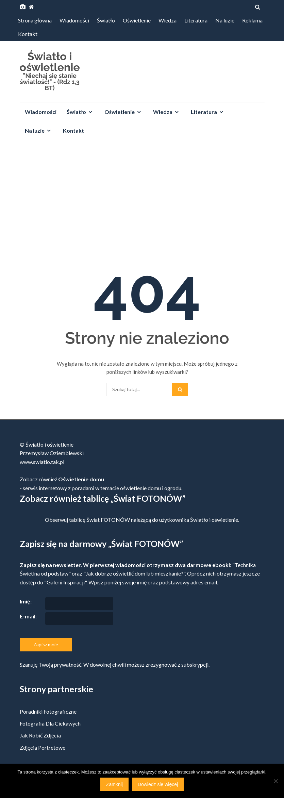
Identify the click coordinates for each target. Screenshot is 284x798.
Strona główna (35, 20)
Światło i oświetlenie (50, 61)
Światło (106, 20)
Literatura (195, 20)
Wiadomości (74, 20)
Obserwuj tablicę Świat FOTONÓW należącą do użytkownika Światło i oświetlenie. (142, 519)
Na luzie (224, 20)
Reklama (252, 20)
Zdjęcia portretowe (42, 747)
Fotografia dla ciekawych (50, 723)
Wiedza (167, 20)
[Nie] (275, 781)
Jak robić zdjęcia (40, 735)
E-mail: (28, 616)
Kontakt (27, 34)
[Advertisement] (142, 196)
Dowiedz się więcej (158, 784)
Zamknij (114, 784)
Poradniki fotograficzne (48, 711)
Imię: (26, 601)
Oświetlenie (137, 20)
